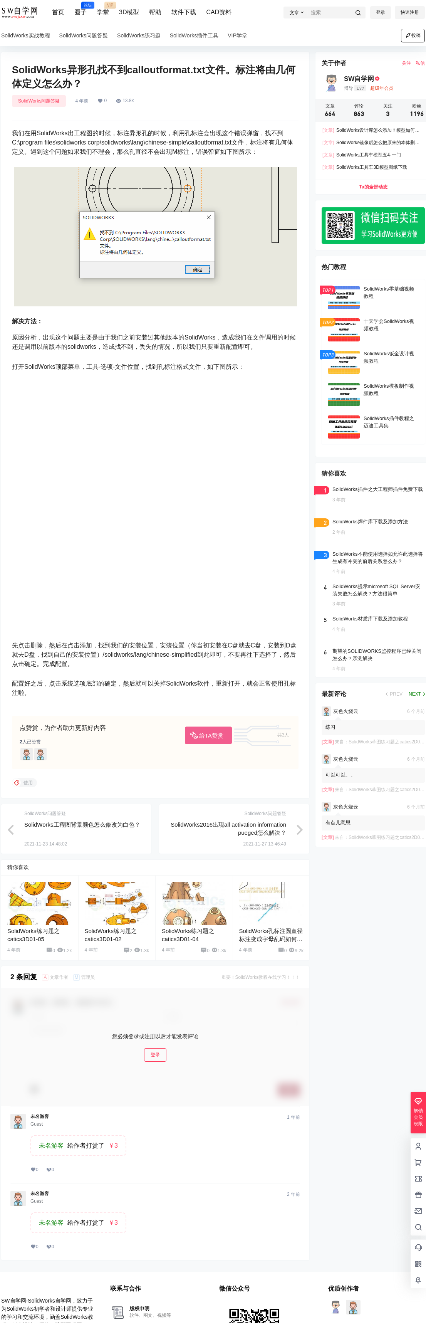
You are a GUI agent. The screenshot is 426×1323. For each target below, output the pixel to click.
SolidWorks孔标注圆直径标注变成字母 (271, 939)
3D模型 (129, 12)
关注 (403, 63)
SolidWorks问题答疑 (39, 101)
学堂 (103, 9)
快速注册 (410, 12)
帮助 (155, 12)
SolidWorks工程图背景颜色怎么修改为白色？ (82, 824)
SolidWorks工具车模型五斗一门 (361, 155)
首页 (58, 12)
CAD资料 (218, 12)
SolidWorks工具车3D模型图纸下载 (364, 167)
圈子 (80, 9)
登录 (380, 12)
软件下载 (183, 12)
